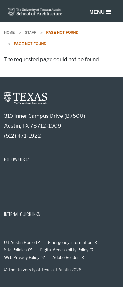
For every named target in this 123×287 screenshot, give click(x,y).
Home (9, 32)
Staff (30, 32)
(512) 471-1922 (22, 136)
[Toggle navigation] (100, 12)
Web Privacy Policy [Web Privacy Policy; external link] (21, 257)
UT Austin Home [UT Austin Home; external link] (19, 242)
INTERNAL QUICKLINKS (22, 213)
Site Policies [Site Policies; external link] (15, 250)
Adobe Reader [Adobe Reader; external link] (65, 257)
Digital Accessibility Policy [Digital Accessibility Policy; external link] (64, 250)
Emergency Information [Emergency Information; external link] (70, 242)
